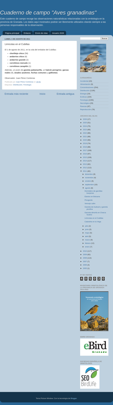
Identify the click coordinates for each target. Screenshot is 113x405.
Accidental (84, 81)
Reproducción (85, 109)
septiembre (89, 185)
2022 (85, 133)
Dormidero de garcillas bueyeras (93, 192)
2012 (85, 168)
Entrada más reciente (16, 93)
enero (87, 247)
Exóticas (83, 97)
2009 (85, 254)
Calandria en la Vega (93, 222)
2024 (85, 126)
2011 (85, 171)
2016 (85, 154)
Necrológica (84, 103)
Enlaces (27, 33)
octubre (88, 181)
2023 (85, 130)
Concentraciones (86, 87)
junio (87, 229)
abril (87, 236)
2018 (85, 147)
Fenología (27, 85)
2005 (85, 268)
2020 (85, 140)
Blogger (74, 398)
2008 (85, 258)
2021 (85, 137)
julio (87, 226)
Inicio (42, 93)
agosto (88, 188)
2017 (85, 150)
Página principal (12, 33)
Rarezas (83, 106)
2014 (85, 161)
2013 (85, 164)
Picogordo (89, 200)
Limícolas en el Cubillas (94, 218)
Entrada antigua (65, 93)
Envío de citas (41, 33)
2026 (85, 119)
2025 (85, 123)
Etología (83, 94)
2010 (85, 251)
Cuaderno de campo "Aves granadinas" (48, 12)
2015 (85, 157)
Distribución (17, 85)
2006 (85, 265)
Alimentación (85, 84)
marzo (87, 240)
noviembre (89, 178)
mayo (87, 233)
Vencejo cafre (90, 203)
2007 (85, 261)
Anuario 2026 (58, 33)
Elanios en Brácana (92, 197)
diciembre (89, 174)
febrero (88, 243)
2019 (85, 143)
